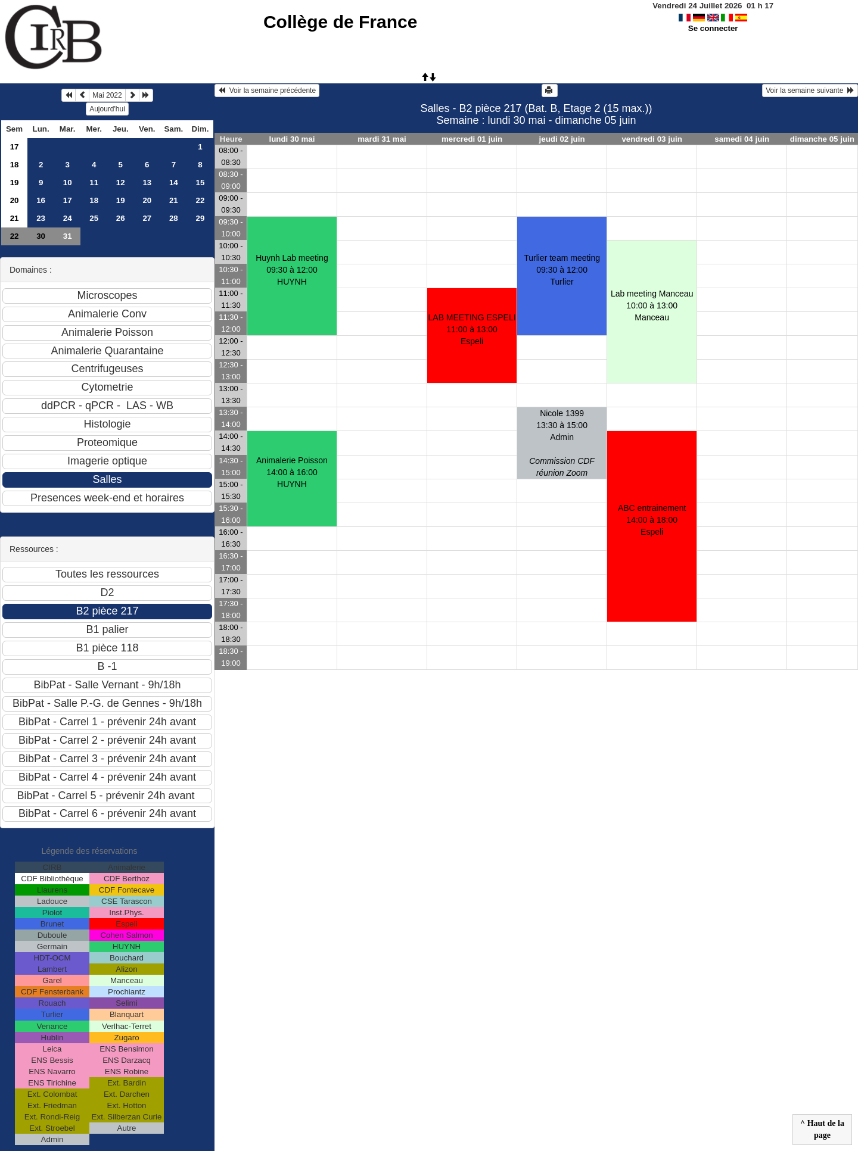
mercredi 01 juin (472, 139)
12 (120, 182)
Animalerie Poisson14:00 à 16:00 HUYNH (292, 472)
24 (67, 218)
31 (67, 236)
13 (146, 182)
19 (14, 182)
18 (14, 164)
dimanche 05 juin (822, 139)
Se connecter (713, 28)
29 (199, 218)
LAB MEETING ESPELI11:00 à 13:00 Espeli (472, 329)
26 (120, 218)
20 (14, 200)
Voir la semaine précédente (267, 90)
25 (93, 218)
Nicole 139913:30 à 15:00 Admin (562, 443)
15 (199, 182)
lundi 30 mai (292, 139)
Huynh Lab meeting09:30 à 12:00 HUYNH (292, 269)
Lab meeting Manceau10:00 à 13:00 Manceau (652, 305)
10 (67, 182)
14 (173, 182)
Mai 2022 (107, 95)
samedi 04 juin (741, 139)
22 (199, 200)
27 (146, 218)
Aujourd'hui (107, 109)
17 (14, 146)
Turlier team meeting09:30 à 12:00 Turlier (562, 269)
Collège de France (340, 22)
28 (173, 218)
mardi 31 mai (382, 139)
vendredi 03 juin (651, 139)
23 (40, 218)
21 (173, 200)
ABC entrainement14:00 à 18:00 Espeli (652, 519)
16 (40, 200)
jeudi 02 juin (562, 139)
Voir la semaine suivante (810, 90)
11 (93, 182)
